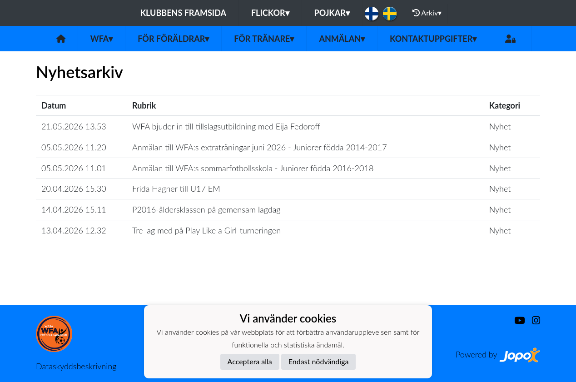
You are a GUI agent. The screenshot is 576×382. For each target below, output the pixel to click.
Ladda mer (288, 285)
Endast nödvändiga (318, 361)
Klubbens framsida (183, 13)
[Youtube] (516, 320)
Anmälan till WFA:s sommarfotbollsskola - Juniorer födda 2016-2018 (252, 168)
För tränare (264, 39)
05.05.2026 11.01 (73, 168)
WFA (101, 39)
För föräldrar (173, 39)
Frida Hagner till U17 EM (176, 188)
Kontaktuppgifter (433, 39)
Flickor (270, 13)
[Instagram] (532, 320)
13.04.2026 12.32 (73, 230)
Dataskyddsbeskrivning (76, 366)
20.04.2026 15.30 (73, 188)
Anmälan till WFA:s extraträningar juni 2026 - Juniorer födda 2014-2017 (259, 147)
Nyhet (500, 126)
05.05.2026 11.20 (73, 147)
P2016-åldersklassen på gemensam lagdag (206, 209)
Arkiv (427, 12)
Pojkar (332, 13)
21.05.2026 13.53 (73, 126)
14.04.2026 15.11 (73, 209)
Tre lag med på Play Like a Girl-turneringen (206, 230)
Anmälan (342, 39)
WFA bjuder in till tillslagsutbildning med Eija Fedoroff (226, 126)
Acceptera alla (250, 361)
